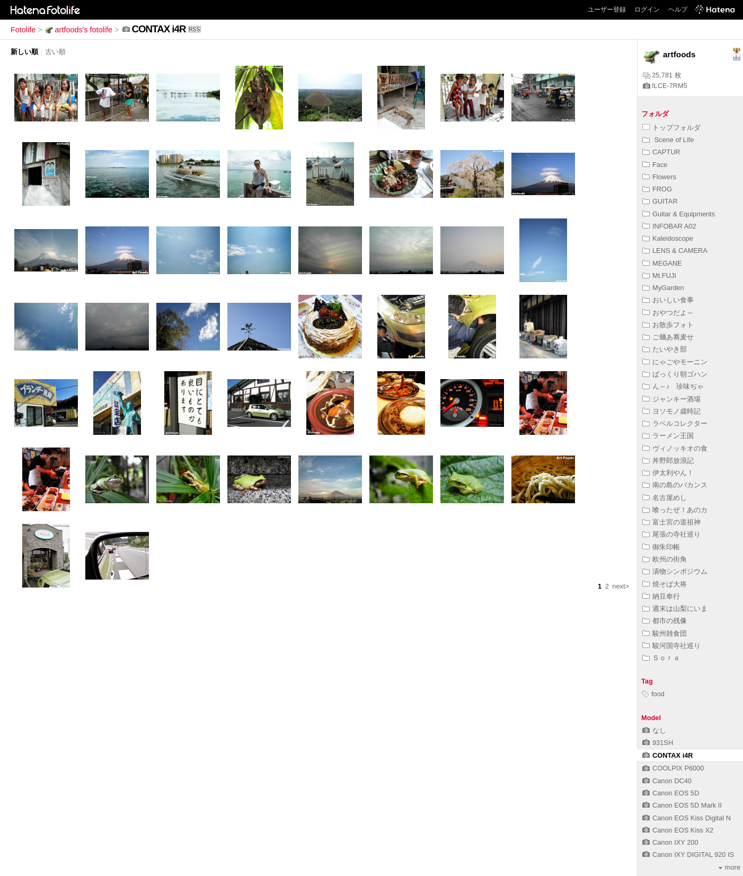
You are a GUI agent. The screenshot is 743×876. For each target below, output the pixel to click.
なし (654, 730)
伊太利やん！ (668, 473)
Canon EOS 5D (670, 793)
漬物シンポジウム (674, 571)
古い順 (55, 52)
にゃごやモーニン (674, 362)
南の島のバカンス (674, 485)
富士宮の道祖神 (671, 522)
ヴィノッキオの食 (674, 448)
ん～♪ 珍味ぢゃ (673, 386)
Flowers (659, 177)
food (653, 694)
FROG (657, 189)
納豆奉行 (661, 596)
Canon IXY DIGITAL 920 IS (688, 855)
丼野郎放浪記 (668, 461)
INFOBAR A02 (669, 226)
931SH (657, 743)
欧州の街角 (664, 559)
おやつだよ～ (668, 313)
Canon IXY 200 (670, 842)
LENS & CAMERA (674, 251)
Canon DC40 (667, 781)
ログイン (647, 9)
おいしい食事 (668, 300)
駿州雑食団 (664, 633)
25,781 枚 (662, 75)
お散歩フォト (668, 325)
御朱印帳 (661, 547)
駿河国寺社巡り (671, 646)
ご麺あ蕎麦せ (668, 337)
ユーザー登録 (607, 9)
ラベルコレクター (674, 423)
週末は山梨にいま (674, 608)
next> (620, 586)
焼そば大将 (664, 584)
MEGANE (662, 263)
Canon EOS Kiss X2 (677, 830)
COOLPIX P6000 (673, 768)
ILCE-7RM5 (665, 86)
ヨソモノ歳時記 (671, 411)
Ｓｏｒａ (661, 658)
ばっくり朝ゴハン (674, 374)
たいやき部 (664, 349)
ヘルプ (677, 9)
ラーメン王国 (668, 436)
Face (654, 165)
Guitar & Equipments (678, 214)
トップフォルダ (671, 128)
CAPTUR (661, 152)
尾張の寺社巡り (671, 534)
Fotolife (23, 29)
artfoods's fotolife (78, 29)
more (729, 867)
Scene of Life (668, 140)
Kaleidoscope (667, 238)
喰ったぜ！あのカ (674, 510)
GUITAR (659, 201)
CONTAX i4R (667, 755)
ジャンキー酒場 (671, 399)
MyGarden (663, 288)
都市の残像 (664, 621)
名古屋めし (664, 498)
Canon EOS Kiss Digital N (686, 818)
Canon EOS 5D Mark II (682, 805)
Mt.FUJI (659, 275)
